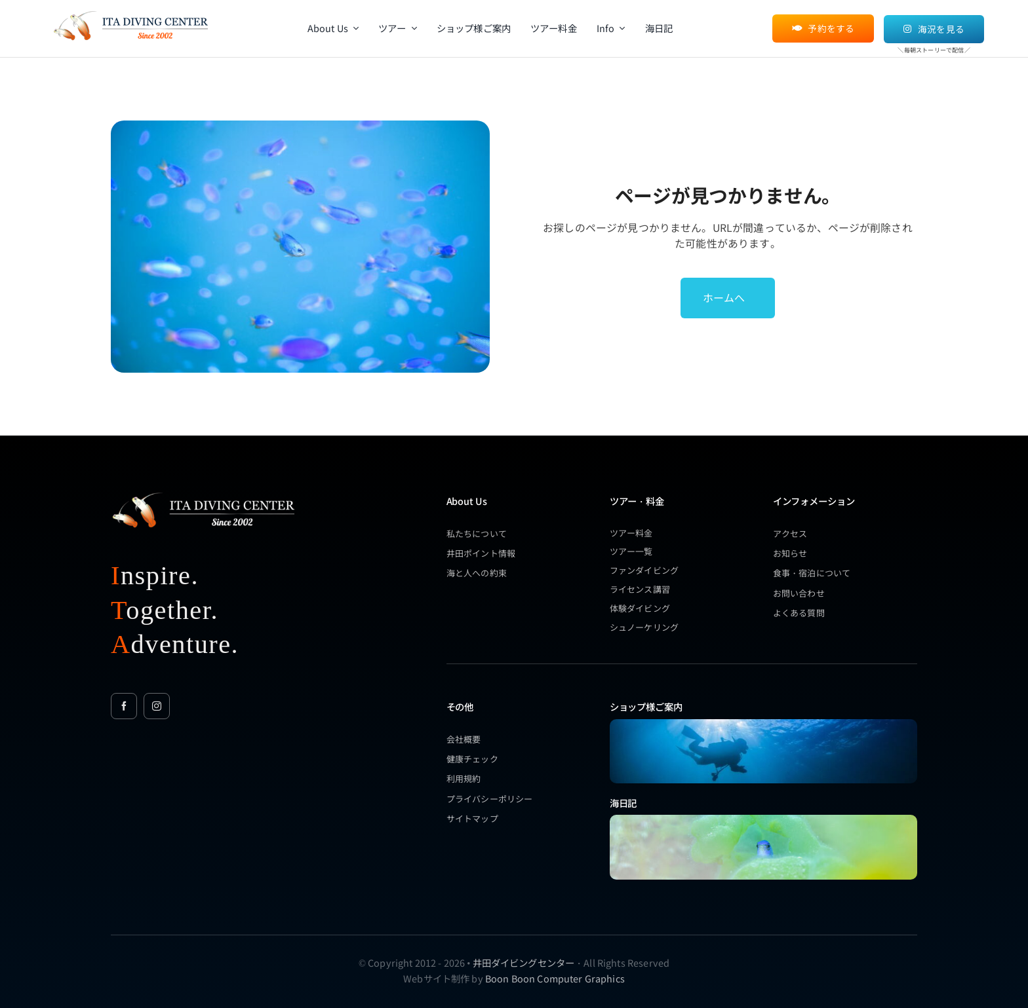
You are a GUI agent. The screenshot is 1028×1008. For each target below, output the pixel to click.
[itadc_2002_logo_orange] (130, 11)
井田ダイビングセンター (524, 962)
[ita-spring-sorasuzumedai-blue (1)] (763, 819)
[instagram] (157, 706)
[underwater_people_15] (763, 723)
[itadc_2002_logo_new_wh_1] (202, 492)
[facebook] (124, 706)
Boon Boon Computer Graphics (555, 978)
